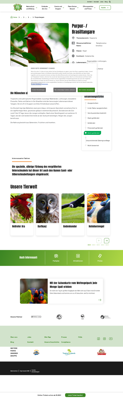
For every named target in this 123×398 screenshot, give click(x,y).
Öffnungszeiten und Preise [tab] (89, 8)
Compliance (65, 342)
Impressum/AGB (24, 371)
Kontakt (96, 1)
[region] (62, 79)
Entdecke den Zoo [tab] (46, 8)
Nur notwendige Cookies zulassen (65, 90)
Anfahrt (89, 1)
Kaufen (105, 7)
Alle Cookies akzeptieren (86, 90)
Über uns (13, 337)
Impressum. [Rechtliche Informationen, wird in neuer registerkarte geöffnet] (45, 84)
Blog (106, 1)
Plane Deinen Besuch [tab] (73, 8)
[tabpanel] (22, 214)
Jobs (101, 1)
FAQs (80, 337)
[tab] (105, 7)
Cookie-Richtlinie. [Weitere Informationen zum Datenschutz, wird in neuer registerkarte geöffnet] (36, 84)
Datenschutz (14, 371)
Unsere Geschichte (51, 342)
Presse (64, 337)
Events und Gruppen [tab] (59, 8)
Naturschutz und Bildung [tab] (32, 8)
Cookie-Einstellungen (35, 370)
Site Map (47, 337)
